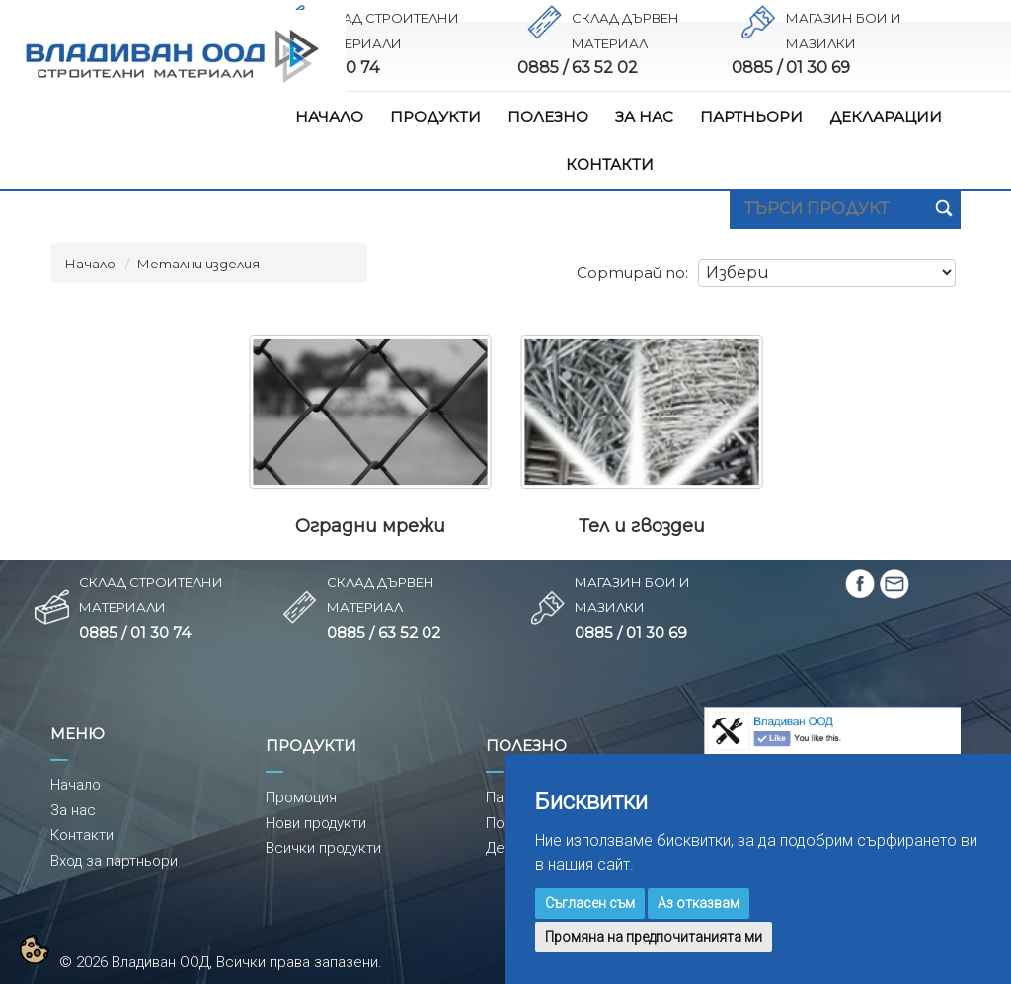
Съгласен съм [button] (590, 903)
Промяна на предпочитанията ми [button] (653, 937)
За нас (73, 810)
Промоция (301, 797)
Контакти (82, 835)
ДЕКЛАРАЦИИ (885, 117)
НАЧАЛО (329, 117)
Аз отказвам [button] (698, 903)
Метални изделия (198, 263)
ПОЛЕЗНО (547, 117)
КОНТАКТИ (610, 164)
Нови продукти (316, 823)
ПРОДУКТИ (435, 117)
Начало (90, 263)
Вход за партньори (114, 861)
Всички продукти (323, 848)
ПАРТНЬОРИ (751, 117)
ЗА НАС (644, 117)
